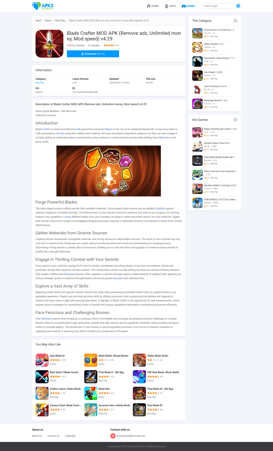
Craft (45, 129)
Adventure (46, 318)
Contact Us (54, 435)
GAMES (188, 6)
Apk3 (38, 20)
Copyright (70, 435)
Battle (160, 208)
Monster (163, 137)
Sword (59, 133)
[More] (235, 21)
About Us (37, 435)
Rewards (118, 278)
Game (48, 20)
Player (108, 129)
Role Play (60, 20)
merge (67, 216)
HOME (152, 6)
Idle (79, 129)
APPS (170, 6)
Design (68, 274)
